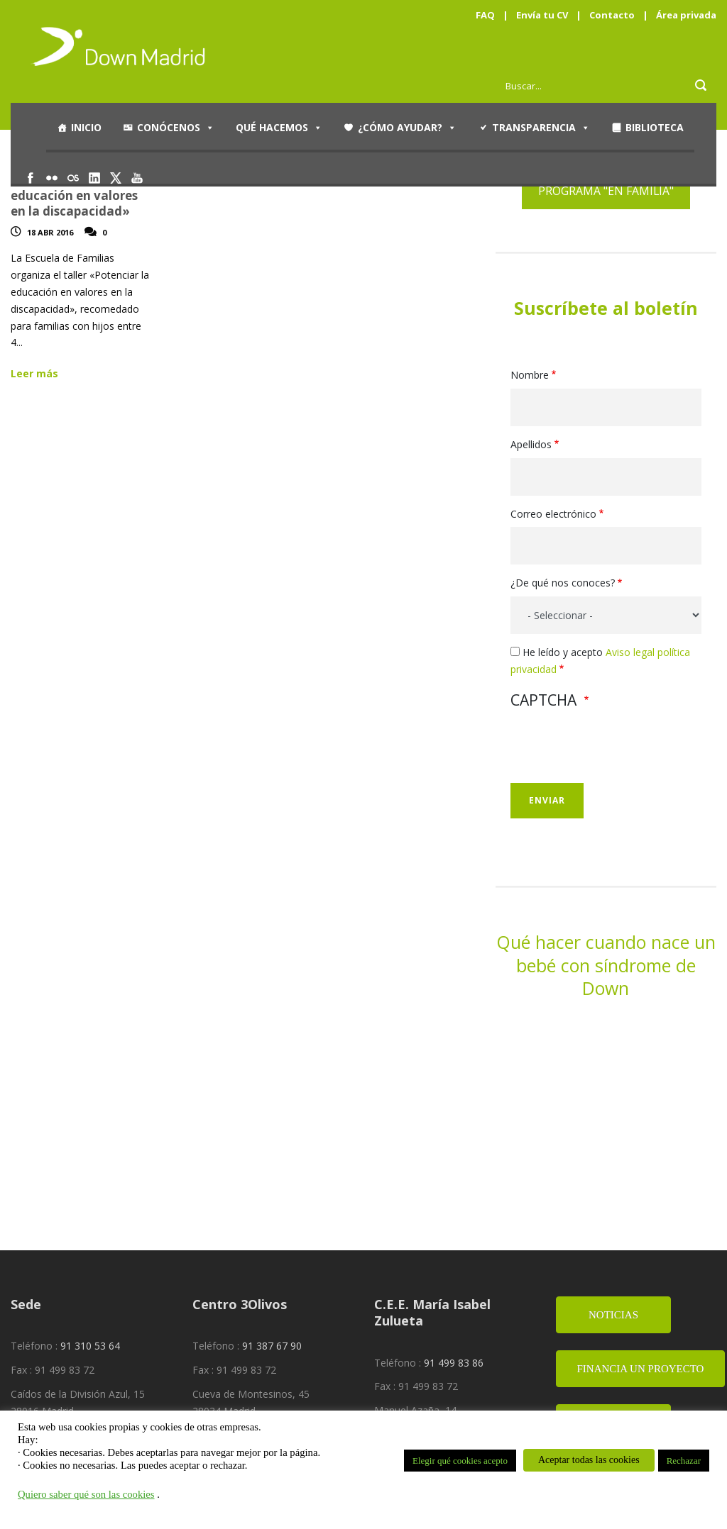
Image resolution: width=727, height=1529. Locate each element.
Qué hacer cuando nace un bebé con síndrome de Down (606, 965)
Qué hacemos (279, 127)
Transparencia (541, 127)
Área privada (686, 15)
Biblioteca (654, 127)
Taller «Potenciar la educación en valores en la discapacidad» (74, 195)
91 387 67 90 (272, 1345)
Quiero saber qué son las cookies (86, 1494)
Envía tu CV (542, 15)
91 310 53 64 (90, 1345)
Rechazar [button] (684, 1460)
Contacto (612, 15)
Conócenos (175, 127)
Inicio (86, 127)
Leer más (34, 373)
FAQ (485, 15)
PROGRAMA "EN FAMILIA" (606, 191)
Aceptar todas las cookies (589, 1460)
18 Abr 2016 (50, 232)
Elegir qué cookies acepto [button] (460, 1460)
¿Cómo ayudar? (407, 127)
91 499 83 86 (453, 1362)
